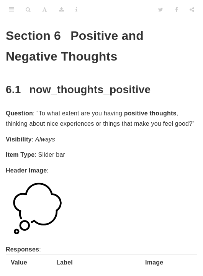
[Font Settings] (44, 9)
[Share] (192, 9)
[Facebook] (176, 9)
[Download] (61, 9)
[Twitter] (160, 9)
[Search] (28, 9)
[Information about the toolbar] (76, 9)
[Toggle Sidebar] (11, 9)
